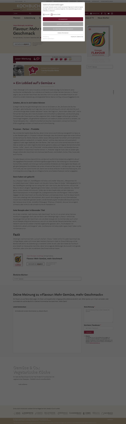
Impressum (73, 36)
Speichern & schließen (63, 24)
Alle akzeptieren (63, 19)
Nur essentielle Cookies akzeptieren (63, 29)
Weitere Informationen (63, 33)
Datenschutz (80, 36)
